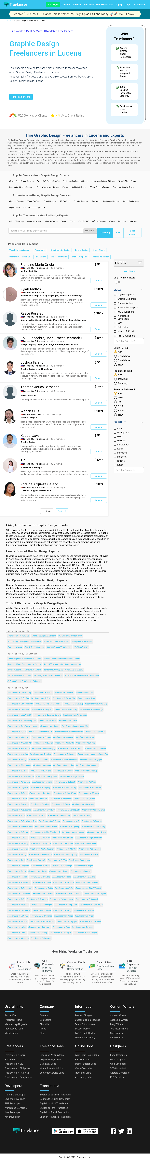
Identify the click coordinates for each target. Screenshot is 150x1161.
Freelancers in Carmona (90, 921)
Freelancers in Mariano (40, 877)
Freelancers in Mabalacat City (20, 776)
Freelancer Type (123, 371)
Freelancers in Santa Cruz (93, 810)
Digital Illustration (59, 257)
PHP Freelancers (81, 647)
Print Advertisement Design (48, 187)
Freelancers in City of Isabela (88, 888)
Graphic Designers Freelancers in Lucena (61, 658)
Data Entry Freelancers (34, 647)
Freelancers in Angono (39, 838)
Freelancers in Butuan (41, 737)
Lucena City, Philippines (34, 268)
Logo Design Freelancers (18, 636)
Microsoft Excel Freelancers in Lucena (81, 675)
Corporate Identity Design (123, 187)
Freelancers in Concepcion (61, 899)
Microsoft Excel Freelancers (59, 647)
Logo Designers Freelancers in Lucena (24, 658)
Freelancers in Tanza (36, 815)
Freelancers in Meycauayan (71, 776)
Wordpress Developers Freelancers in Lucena (63, 670)
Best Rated (132, 233)
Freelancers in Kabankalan (90, 787)
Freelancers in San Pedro (18, 748)
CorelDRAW (84, 221)
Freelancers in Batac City (39, 927)
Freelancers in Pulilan (57, 860)
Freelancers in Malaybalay (91, 905)
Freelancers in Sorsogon (89, 849)
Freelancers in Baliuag (17, 793)
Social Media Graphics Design (75, 181)
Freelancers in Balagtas (18, 916)
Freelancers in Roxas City (59, 815)
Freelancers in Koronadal (60, 799)
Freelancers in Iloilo (67, 720)
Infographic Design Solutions (21, 187)
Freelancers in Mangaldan (73, 832)
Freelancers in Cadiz (37, 799)
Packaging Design (100, 257)
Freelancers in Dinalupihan (19, 893)
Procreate (122, 221)
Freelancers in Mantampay (43, 748)
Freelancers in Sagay (16, 871)
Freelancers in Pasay (47, 720)
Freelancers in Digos (60, 804)
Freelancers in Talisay (40, 698)
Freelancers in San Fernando (70, 748)
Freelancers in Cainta (64, 743)
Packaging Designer (111, 201)
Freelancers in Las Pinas (18, 709)
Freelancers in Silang (40, 804)
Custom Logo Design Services (21, 181)
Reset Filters (128, 271)
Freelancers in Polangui (79, 860)
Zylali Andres (31, 289)
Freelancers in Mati (16, 815)
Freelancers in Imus (42, 765)
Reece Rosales (32, 313)
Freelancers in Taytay (17, 759)
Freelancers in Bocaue (91, 821)
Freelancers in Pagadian (46, 776)
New (118, 233)
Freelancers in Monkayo (18, 938)
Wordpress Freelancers (82, 641)
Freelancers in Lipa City (63, 765)
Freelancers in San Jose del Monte (22, 726)
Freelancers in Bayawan (18, 804)
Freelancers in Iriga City (44, 810)
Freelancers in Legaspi (42, 782)
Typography (40, 250)
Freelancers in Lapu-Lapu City (75, 726)
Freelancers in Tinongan (41, 905)
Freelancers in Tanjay (17, 854)
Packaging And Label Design (74, 187)
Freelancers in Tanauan (63, 882)
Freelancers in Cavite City (83, 804)
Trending (105, 233)
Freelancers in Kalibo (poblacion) (45, 832)
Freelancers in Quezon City (19, 692)
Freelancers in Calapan (43, 893)
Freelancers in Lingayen (67, 921)
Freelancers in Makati (64, 692)
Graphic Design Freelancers (43, 636)
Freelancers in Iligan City (18, 737)
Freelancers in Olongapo (91, 759)
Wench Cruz (30, 411)
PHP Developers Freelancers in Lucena (24, 681)
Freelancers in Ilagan (83, 866)
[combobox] (126, 341)
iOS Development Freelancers (56, 641)
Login (128, 4)
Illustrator (95, 201)
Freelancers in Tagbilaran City (88, 838)
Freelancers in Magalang (84, 877)
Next (62, 511)
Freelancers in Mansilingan (85, 933)
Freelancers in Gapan (89, 854)
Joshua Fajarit (32, 362)
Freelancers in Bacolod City (19, 715)
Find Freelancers (104, 4)
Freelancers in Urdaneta (49, 821)
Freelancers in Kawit (40, 866)
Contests (65, 4)
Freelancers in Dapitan (40, 843)
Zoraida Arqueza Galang (39, 484)
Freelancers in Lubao (16, 927)
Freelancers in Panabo (62, 843)
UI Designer (65, 201)
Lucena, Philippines (32, 414)
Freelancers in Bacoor (50, 726)
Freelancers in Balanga (61, 866)
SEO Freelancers (15, 647)
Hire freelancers (21, 97)
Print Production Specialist (34, 207)
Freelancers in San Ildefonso (68, 893)
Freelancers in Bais (16, 899)
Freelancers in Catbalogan (87, 882)
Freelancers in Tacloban (40, 754)
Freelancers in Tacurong (82, 927)
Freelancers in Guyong (40, 787)
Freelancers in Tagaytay (18, 843)
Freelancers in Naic (61, 927)
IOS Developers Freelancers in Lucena (24, 670)
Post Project (53, 4)
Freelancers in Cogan (84, 916)
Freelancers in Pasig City (95, 704)
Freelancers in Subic (43, 888)
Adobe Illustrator (34, 221)
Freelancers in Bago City (40, 771)
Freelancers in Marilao (66, 849)
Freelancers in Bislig (64, 888)
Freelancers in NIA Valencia (42, 849)
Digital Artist (14, 207)
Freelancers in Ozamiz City (93, 826)
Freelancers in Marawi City (64, 787)
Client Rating (121, 348)
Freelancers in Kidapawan (40, 854)
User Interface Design (19, 257)
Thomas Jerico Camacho (40, 387)
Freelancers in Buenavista (19, 882)
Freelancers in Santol (43, 743)
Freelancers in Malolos (17, 771)
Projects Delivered (124, 389)
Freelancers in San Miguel (95, 893)
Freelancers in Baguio (85, 743)
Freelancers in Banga (63, 916)
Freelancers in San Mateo (65, 793)
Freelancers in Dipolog (69, 826)
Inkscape (133, 221)
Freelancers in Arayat (97, 832)
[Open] (141, 341)
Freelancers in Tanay (62, 910)
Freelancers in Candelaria (18, 910)
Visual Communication (19, 250)
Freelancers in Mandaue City (40, 732)
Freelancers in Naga (86, 782)
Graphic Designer (16, 201)
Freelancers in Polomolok (86, 899)
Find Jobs (89, 4)
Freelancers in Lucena (38, 759)
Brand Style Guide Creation (48, 181)
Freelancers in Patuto (17, 933)
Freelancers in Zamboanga (91, 709)
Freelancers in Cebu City (18, 698)
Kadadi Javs (30, 436)
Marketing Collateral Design (103, 181)
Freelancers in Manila (43, 692)
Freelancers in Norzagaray (65, 854)
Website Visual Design (127, 181)
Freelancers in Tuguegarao (19, 810)
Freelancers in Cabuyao (63, 737)
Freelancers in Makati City (66, 709)
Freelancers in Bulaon (17, 799)
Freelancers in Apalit (36, 860)
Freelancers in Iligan (16, 732)
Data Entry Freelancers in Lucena (48, 675)
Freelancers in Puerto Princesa (64, 759)
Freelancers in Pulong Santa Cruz (22, 821)
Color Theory (99, 250)
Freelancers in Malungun (60, 933)
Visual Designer (33, 201)
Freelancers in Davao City (64, 698)
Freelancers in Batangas (64, 754)
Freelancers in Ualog (41, 910)
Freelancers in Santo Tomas (42, 921)
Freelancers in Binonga (17, 849)
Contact (99, 280)
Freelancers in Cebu (85, 692)
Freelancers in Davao (86, 698)
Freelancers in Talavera (37, 899)
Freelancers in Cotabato (65, 782)
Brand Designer (50, 201)
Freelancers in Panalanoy (86, 771)
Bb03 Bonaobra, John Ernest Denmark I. (52, 338)
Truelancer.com (84, 1157)
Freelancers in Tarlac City (18, 782)
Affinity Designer (99, 221)
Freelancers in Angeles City (19, 743)
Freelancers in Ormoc (63, 771)
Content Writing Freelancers (70, 636)
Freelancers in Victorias (62, 838)
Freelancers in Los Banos (46, 826)
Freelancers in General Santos (48, 704)
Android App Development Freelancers (24, 641)
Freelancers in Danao (61, 877)
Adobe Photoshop (16, 221)
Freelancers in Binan (85, 737)
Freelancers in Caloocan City (20, 704)
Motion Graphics (80, 257)
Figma (72, 221)
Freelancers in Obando (83, 910)
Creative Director (81, 201)
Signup (119, 4)
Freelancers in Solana (59, 871)
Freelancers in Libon (41, 882)
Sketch (63, 221)
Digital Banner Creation (99, 187)
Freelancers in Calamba (95, 732)
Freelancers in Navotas (17, 754)
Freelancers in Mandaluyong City (22, 720)
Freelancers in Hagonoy (84, 799)
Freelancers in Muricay (88, 793)
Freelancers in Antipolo (42, 709)
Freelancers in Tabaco (17, 921)
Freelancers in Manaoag (41, 916)
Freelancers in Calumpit (18, 832)
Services (77, 4)
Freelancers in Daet (16, 860)
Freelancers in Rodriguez (40, 793)
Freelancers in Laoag (81, 815)
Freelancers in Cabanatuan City (68, 732)
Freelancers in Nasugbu (18, 905)
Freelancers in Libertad (95, 748)
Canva (112, 221)
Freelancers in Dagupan (18, 787)
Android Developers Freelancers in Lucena (62, 664)
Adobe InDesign (51, 221)
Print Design (40, 257)
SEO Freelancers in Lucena (19, 675)
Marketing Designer (131, 201)
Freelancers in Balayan (40, 938)
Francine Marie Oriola (37, 265)
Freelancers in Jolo (71, 821)
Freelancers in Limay (37, 933)
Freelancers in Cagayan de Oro (47, 715)
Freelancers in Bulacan (81, 871)
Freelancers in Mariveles (85, 843)
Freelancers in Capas (37, 871)
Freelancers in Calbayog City (20, 888)
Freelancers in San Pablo (87, 765)
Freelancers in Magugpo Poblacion (92, 754)
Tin (23, 460)
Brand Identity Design (60, 250)
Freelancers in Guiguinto (18, 866)
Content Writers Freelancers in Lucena (24, 664)
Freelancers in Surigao (17, 838)
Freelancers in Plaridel (17, 877)
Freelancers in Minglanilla (66, 905)
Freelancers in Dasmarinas (75, 715)
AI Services (140, 4)
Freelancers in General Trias (20, 826)
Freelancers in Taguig (73, 704)
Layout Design (81, 250)
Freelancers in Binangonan (19, 765)
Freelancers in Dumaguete (68, 810)
